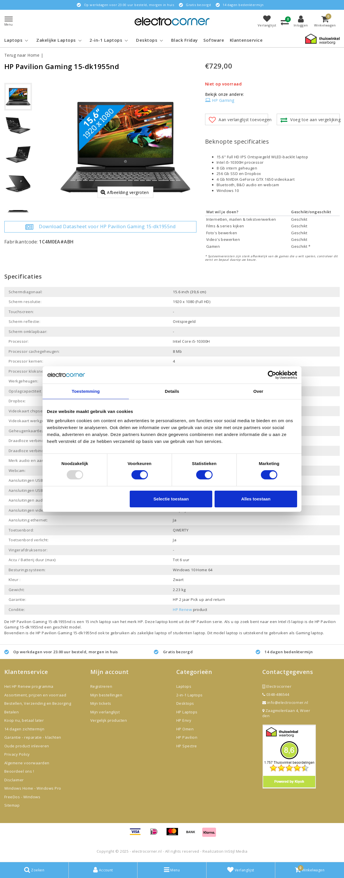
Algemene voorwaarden (26, 762)
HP (140, 621)
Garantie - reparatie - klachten (32, 737)
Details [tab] (172, 390)
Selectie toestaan (171, 498)
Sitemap (12, 805)
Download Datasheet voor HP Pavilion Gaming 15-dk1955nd (100, 227)
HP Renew (182, 609)
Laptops (183, 686)
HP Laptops (187, 712)
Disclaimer (14, 779)
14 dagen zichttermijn (24, 729)
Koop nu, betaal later (24, 720)
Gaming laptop (309, 632)
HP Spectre (186, 746)
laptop (232, 632)
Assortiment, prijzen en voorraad (35, 695)
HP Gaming (219, 100)
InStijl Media (236, 851)
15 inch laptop (98, 621)
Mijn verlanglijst (105, 712)
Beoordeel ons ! (19, 771)
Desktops (185, 703)
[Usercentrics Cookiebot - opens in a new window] (272, 374)
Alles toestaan (256, 498)
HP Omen (185, 729)
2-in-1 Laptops (189, 695)
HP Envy (183, 720)
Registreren (101, 686)
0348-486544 (275, 694)
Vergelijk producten (108, 720)
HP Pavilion (201, 621)
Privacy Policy (17, 754)
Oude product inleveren (26, 746)
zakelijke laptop (152, 632)
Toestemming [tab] (86, 390)
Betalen (11, 712)
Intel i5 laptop (291, 621)
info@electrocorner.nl (285, 702)
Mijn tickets (100, 703)
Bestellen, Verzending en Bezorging (37, 703)
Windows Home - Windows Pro (32, 788)
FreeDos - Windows (22, 796)
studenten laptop (189, 632)
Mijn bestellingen (106, 695)
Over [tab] (258, 390)
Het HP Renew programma (28, 686)
